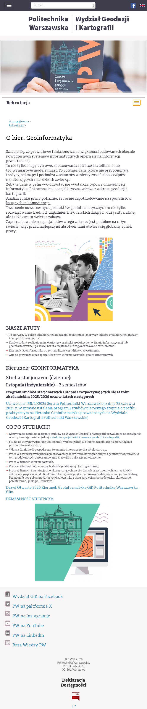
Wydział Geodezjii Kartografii (102, 23)
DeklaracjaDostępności (73, 682)
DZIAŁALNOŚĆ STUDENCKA (29, 498)
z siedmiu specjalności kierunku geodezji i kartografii (84, 437)
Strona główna (19, 121)
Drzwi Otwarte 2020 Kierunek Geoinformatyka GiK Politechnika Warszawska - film (73, 490)
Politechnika (48, 23)
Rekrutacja (18, 103)
